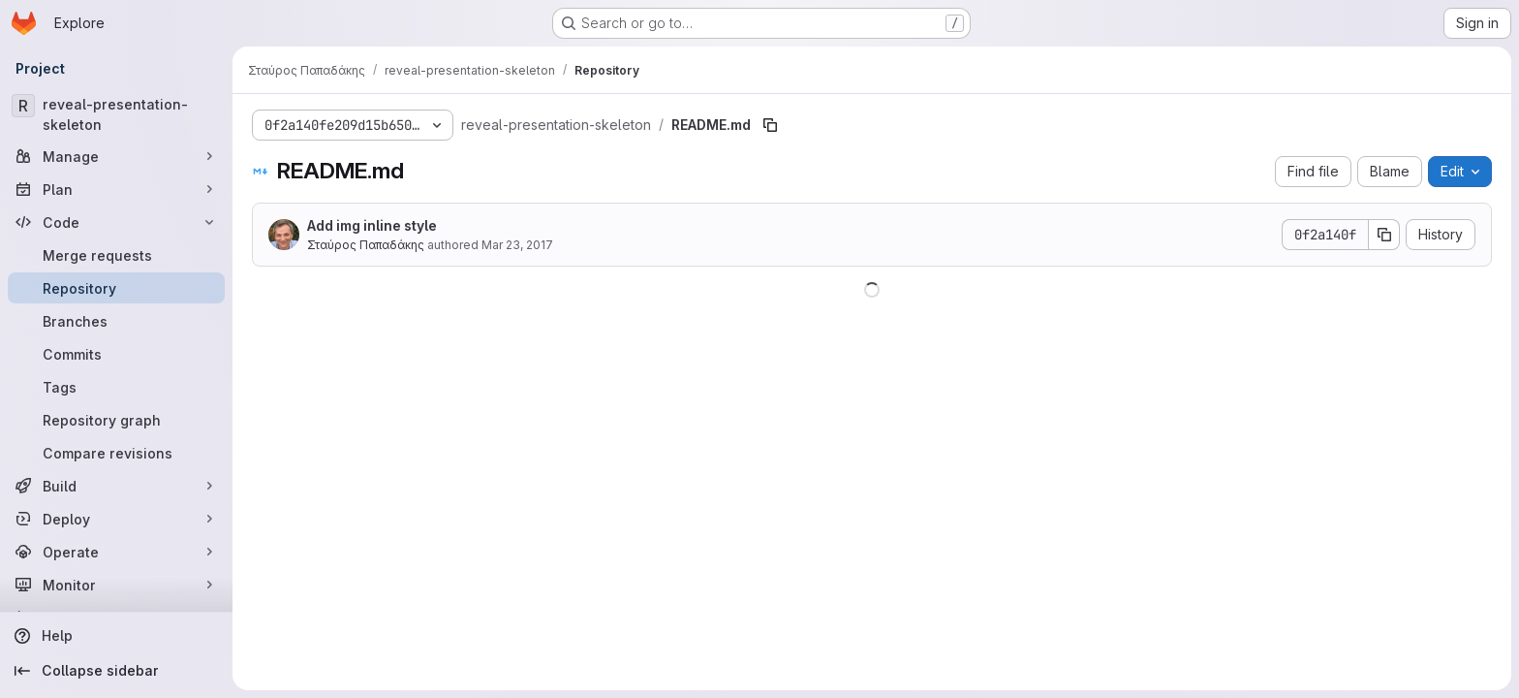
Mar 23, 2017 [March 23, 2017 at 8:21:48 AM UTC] (517, 245)
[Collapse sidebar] (116, 670)
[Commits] (116, 353)
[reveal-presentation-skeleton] (116, 114)
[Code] (116, 222)
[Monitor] (116, 584)
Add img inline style (372, 225)
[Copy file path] (770, 125)
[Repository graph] (116, 419)
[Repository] (116, 287)
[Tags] (116, 386)
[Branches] (116, 320)
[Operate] (116, 551)
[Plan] (116, 189)
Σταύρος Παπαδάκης (365, 245)
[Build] (116, 485)
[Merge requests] (116, 254)
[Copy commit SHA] (1384, 234)
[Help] (116, 635)
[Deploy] (116, 518)
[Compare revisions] (116, 452)
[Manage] (116, 156)
